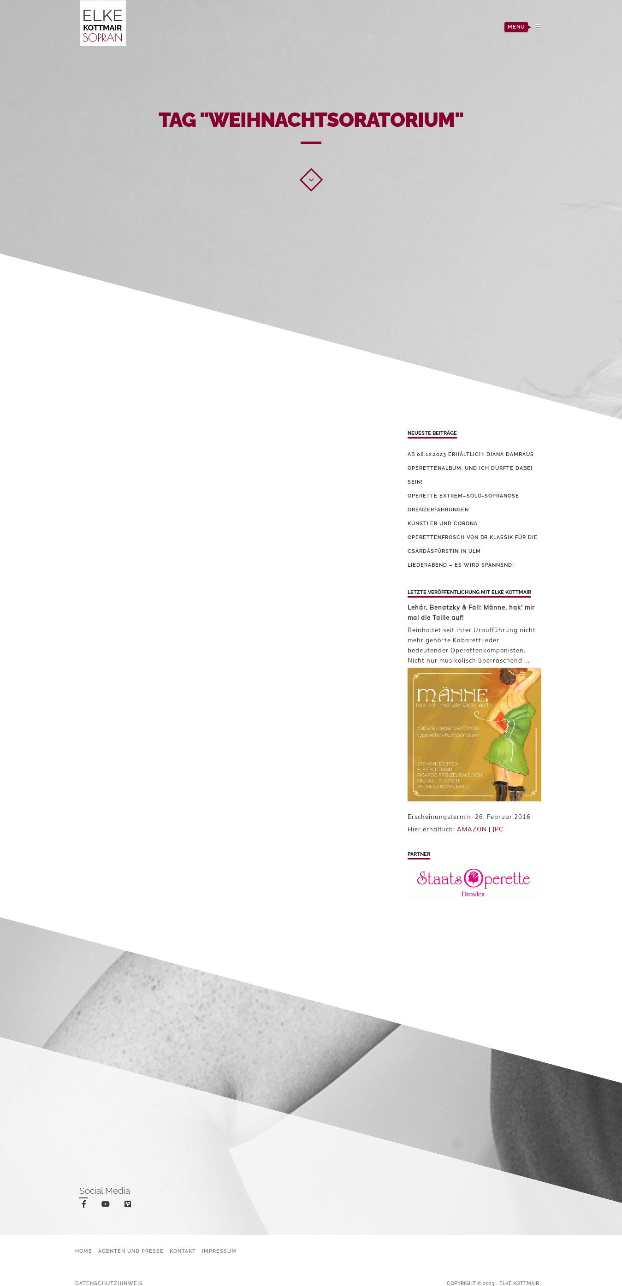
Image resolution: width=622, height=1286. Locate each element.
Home (83, 1251)
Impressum (219, 1251)
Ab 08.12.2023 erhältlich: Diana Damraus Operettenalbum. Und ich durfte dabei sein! (471, 468)
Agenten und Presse (131, 1251)
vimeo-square (129, 1206)
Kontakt (183, 1251)
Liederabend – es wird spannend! (461, 565)
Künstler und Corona (443, 524)
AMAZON (472, 829)
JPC (498, 829)
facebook (85, 1205)
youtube (107, 1206)
